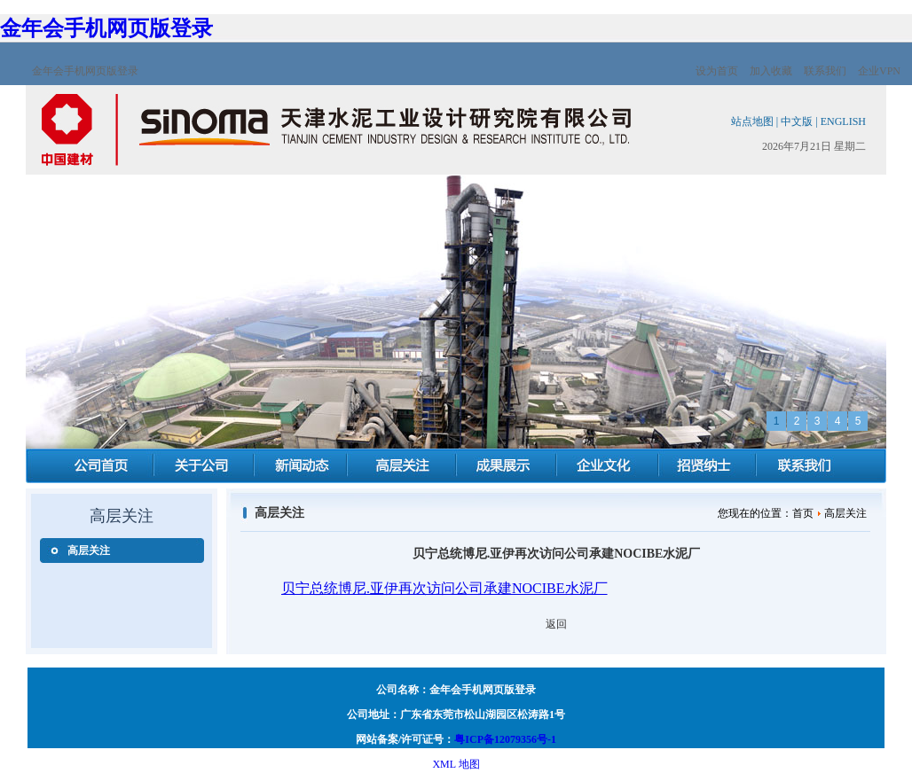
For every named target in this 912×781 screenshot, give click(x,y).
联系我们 (825, 71)
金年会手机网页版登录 (106, 28)
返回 (556, 624)
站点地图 (752, 121)
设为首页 (717, 71)
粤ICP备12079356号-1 (505, 739)
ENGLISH (843, 121)
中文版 (797, 121)
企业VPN (879, 71)
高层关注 (88, 550)
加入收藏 (771, 71)
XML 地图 (455, 764)
